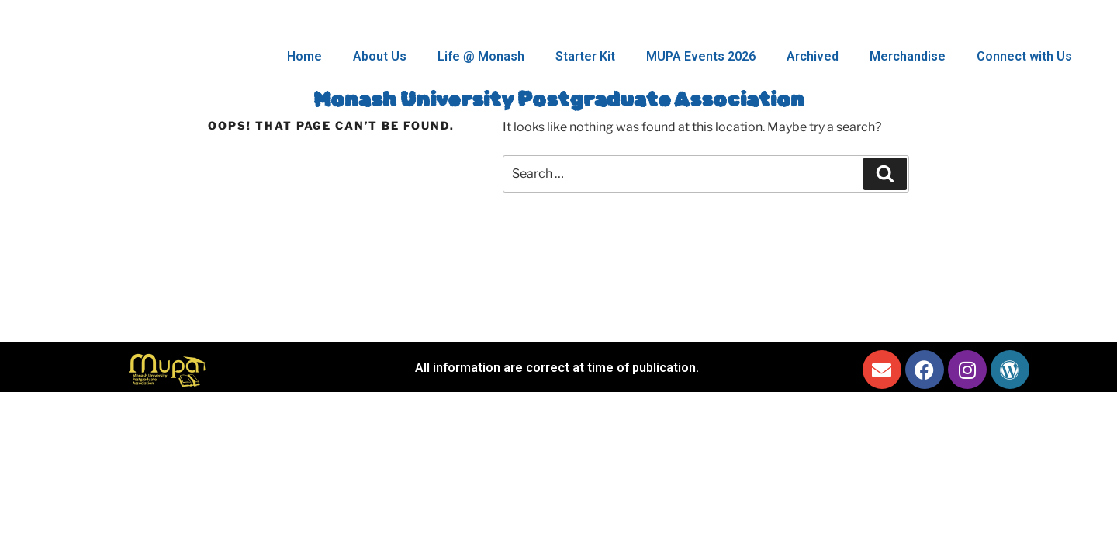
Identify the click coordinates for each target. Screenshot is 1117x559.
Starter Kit (585, 56)
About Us (379, 56)
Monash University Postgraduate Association (558, 100)
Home (304, 56)
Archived (813, 56)
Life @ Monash (480, 56)
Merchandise (908, 56)
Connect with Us (1024, 56)
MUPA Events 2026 (701, 56)
